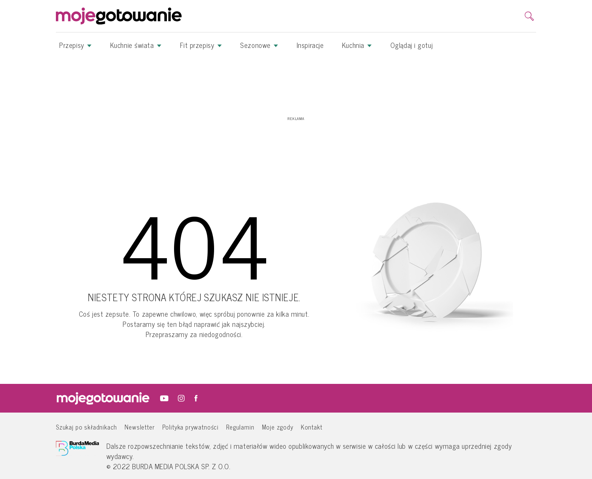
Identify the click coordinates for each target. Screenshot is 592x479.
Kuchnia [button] (357, 45)
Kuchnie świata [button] (136, 45)
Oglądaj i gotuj (411, 45)
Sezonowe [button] (259, 45)
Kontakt (311, 426)
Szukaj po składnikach (86, 426)
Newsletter (139, 426)
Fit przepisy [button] (201, 45)
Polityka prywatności (190, 426)
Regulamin (240, 426)
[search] (529, 16)
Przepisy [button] (75, 45)
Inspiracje (310, 45)
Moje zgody (277, 426)
